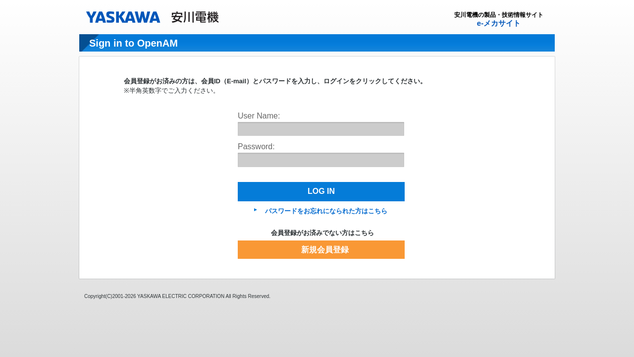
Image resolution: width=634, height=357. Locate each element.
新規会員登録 (325, 249)
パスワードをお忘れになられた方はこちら (326, 211)
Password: (256, 146)
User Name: (259, 116)
